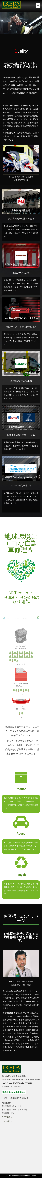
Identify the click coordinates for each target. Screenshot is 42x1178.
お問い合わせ (7, 1117)
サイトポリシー (8, 1121)
